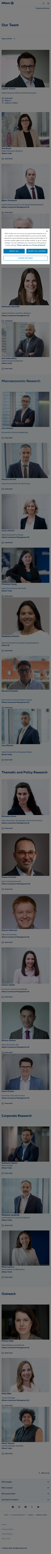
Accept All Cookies (37, 251)
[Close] (47, 231)
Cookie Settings (25, 258)
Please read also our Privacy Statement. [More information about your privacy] (31, 245)
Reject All (14, 251)
